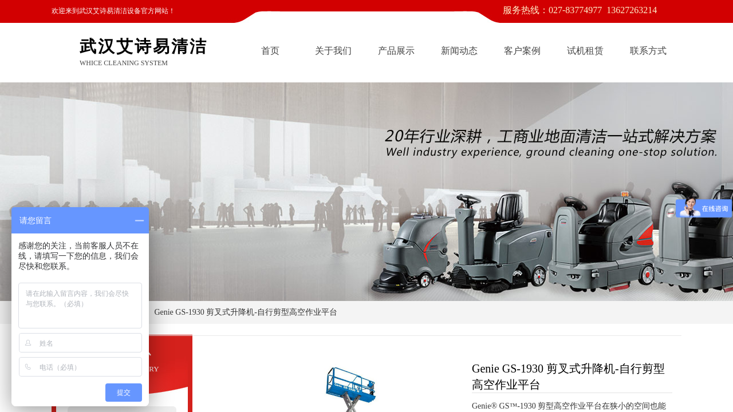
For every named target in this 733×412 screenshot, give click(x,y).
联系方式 (648, 51)
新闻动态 (459, 51)
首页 (270, 51)
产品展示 (396, 51)
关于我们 (333, 51)
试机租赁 (585, 51)
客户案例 (522, 51)
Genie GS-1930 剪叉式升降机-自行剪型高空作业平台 (245, 312)
